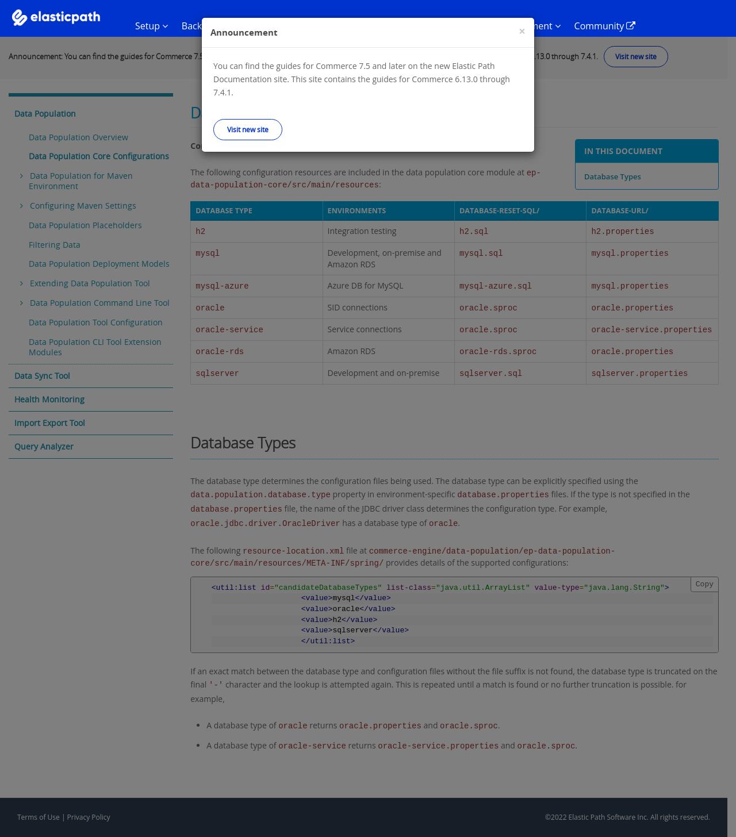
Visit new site (248, 129)
